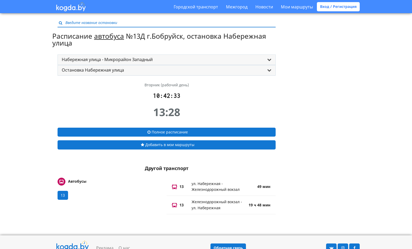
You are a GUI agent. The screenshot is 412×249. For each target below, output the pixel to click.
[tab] (166, 60)
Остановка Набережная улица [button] (93, 70)
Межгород (237, 7)
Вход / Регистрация (338, 6)
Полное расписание (167, 132)
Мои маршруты (297, 7)
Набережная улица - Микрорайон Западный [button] (107, 59)
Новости (264, 7)
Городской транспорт (196, 7)
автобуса (109, 36)
